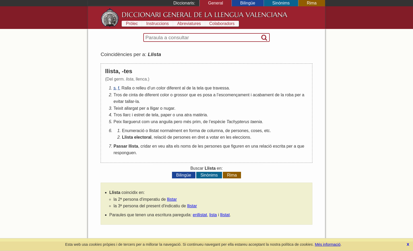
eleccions (241, 137)
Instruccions (157, 23)
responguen (125, 152)
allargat (131, 108)
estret (139, 115)
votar (214, 137)
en (185, 130)
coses (256, 130)
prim (197, 121)
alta (169, 146)
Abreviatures (189, 23)
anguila (166, 121)
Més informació (328, 244)
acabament (263, 95)
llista (133, 146)
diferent (174, 88)
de (188, 88)
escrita (279, 146)
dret (201, 137)
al (183, 88)
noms (185, 146)
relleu (141, 88)
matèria (200, 115)
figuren (237, 146)
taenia (256, 121)
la (193, 88)
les (228, 137)
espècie (218, 121)
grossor (181, 95)
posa (207, 95)
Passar (120, 146)
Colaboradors (222, 23)
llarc (127, 115)
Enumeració (133, 130)
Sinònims (281, 3)
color (161, 88)
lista (213, 215)
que (208, 88)
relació (160, 137)
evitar (119, 101)
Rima (312, 3)
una (179, 115)
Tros (118, 95)
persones (240, 130)
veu (161, 146)
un (153, 88)
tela (200, 88)
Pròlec (132, 23)
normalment (171, 130)
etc (267, 130)
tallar (129, 101)
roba (289, 95)
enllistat (200, 215)
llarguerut (132, 121)
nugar (169, 108)
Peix (118, 121)
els (176, 146)
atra (188, 115)
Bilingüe (247, 3)
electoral (142, 137)
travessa (221, 88)
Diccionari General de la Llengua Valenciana (204, 15)
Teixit (118, 108)
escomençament (234, 95)
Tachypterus (238, 121)
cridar (145, 146)
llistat (154, 130)
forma (194, 130)
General (215, 3)
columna (215, 130)
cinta (133, 95)
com (146, 121)
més (187, 121)
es (199, 95)
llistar (172, 199)
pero (178, 121)
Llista (127, 137)
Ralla (126, 88)
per (298, 95)
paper (166, 115)
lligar (154, 108)
